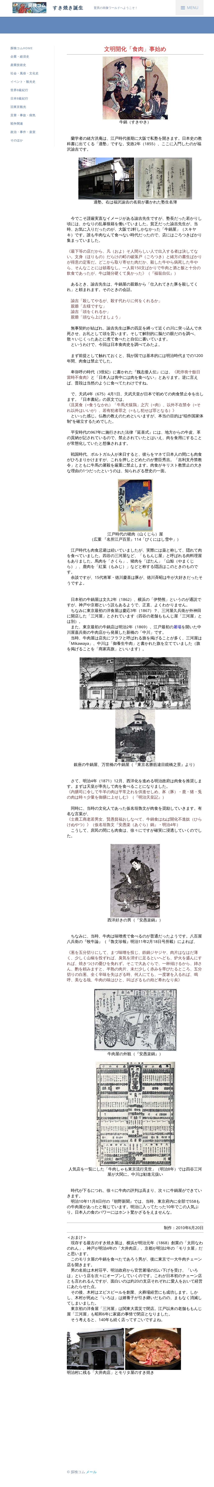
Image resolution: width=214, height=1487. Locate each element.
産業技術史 (18, 65)
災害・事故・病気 (23, 115)
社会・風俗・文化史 (24, 73)
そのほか (16, 140)
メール (91, 1471)
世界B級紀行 (19, 90)
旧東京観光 (18, 107)
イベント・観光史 (23, 82)
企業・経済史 (19, 56)
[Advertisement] (135, 1422)
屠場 (177, 627)
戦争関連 (16, 123)
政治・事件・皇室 (23, 132)
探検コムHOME (21, 48)
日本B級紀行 (19, 98)
